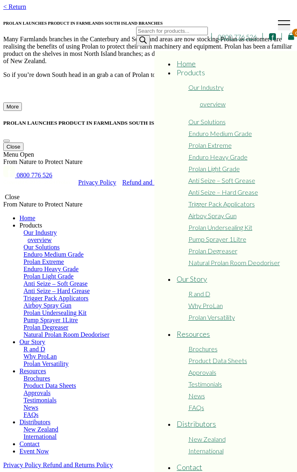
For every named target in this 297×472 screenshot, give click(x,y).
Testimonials (205, 384)
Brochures (203, 349)
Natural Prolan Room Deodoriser (234, 262)
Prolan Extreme (210, 145)
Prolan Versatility (211, 317)
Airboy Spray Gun (212, 215)
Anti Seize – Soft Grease (221, 180)
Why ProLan (205, 305)
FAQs (196, 407)
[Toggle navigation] (284, 25)
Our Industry (206, 87)
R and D (199, 294)
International (206, 451)
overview (213, 104)
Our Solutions (207, 121)
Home (186, 63)
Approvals (202, 372)
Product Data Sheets (217, 360)
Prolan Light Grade (214, 168)
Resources (193, 334)
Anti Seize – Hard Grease (223, 192)
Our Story (192, 278)
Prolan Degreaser (212, 251)
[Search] (143, 40)
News (196, 396)
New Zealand (207, 439)
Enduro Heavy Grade (218, 157)
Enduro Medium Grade (220, 133)
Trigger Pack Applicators (221, 204)
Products (191, 72)
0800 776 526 (237, 36)
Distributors (196, 423)
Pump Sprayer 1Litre (217, 239)
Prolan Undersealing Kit (220, 227)
